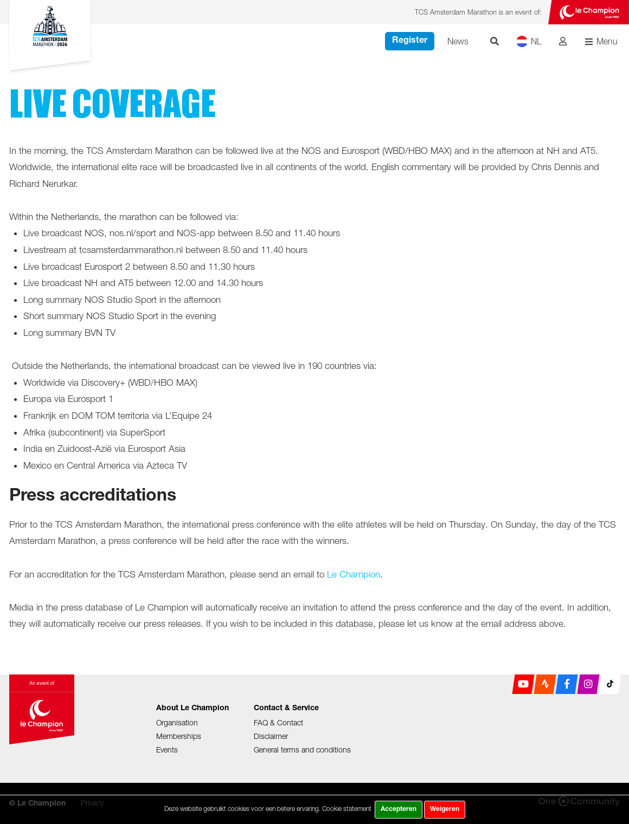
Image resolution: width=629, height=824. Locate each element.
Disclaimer (271, 736)
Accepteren (398, 809)
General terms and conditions (302, 749)
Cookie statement (346, 808)
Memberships (178, 736)
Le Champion (353, 574)
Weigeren (444, 809)
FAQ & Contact (278, 722)
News (457, 41)
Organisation (177, 722)
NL (529, 41)
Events (167, 749)
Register (409, 41)
